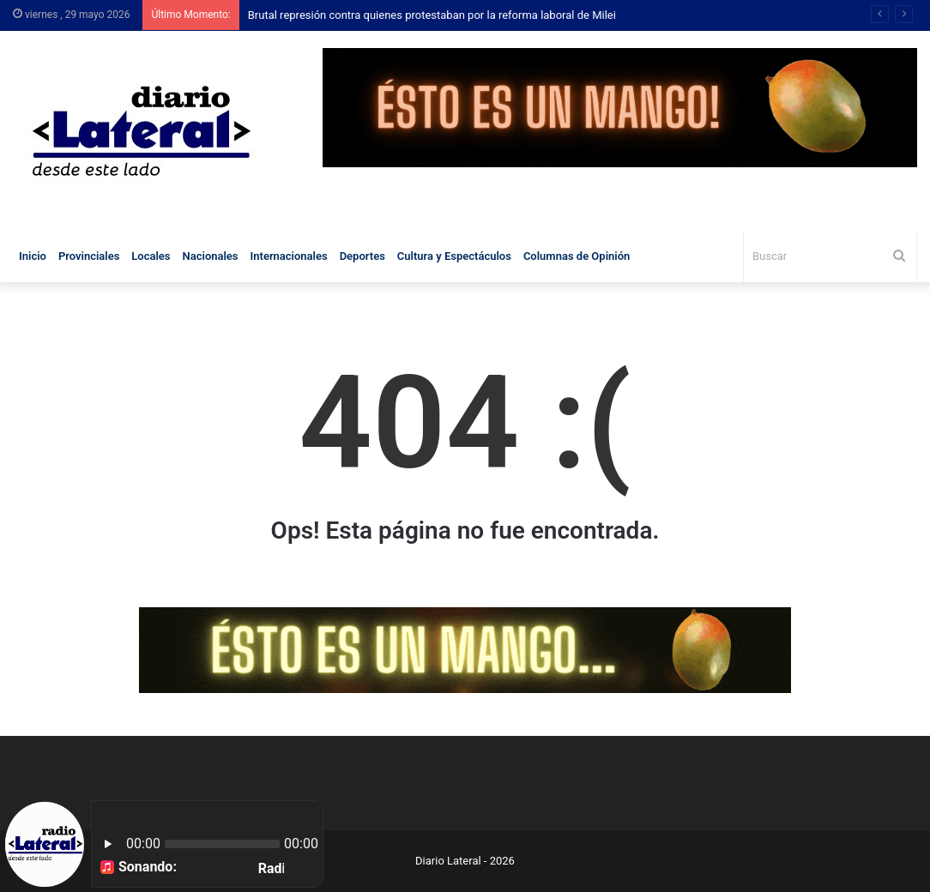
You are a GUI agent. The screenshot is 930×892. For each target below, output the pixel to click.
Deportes (362, 256)
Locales (150, 256)
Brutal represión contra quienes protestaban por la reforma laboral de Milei (432, 15)
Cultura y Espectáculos (454, 256)
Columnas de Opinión (576, 256)
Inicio (32, 256)
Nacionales (211, 256)
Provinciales (88, 256)
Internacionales (289, 256)
